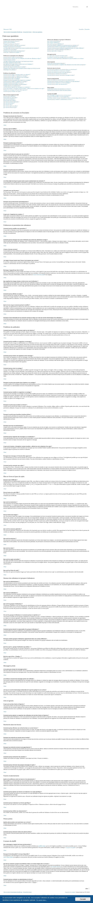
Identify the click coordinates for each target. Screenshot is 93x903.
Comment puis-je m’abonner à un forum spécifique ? (59, 82)
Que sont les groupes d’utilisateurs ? (55, 43)
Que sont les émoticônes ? (9, 99)
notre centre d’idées (8, 857)
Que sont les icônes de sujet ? (10, 107)
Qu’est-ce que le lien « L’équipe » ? (55, 50)
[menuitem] (10, 29)
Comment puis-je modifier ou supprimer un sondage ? (15, 81)
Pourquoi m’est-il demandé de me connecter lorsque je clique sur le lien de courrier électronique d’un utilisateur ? (21, 69)
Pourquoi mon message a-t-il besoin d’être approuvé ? (15, 90)
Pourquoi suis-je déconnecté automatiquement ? (14, 50)
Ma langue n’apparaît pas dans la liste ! (12, 62)
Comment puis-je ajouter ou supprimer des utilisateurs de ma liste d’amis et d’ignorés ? (66, 64)
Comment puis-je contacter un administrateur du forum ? (59, 99)
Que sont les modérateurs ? (53, 42)
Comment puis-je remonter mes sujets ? (12, 91)
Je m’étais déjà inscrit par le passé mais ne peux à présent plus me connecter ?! (21, 48)
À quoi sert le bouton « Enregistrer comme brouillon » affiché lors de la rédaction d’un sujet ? (23, 88)
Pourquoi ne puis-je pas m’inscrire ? (11, 43)
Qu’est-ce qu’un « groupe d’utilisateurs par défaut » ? (59, 49)
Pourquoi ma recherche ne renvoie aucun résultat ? (58, 70)
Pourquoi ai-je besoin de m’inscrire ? (11, 41)
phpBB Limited (42, 846)
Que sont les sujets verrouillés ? (10, 106)
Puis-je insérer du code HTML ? (10, 97)
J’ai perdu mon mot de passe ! (10, 49)
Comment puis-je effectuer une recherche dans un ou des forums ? (62, 69)
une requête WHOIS (55, 866)
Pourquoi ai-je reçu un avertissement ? (12, 85)
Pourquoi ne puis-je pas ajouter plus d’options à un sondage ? (17, 80)
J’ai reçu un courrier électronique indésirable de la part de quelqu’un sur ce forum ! (65, 58)
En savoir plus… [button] (41, 900)
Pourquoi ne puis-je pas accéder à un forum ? (13, 82)
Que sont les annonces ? (9, 103)
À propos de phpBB (70, 847)
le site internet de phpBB (39, 274)
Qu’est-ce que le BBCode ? (9, 96)
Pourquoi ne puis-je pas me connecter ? (12, 46)
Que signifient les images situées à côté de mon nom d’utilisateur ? (18, 64)
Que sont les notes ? (8, 104)
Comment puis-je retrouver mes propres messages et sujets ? (61, 75)
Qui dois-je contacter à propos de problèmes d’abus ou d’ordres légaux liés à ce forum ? (66, 98)
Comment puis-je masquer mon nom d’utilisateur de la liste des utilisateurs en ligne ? (22, 58)
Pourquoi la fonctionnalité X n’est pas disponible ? (58, 96)
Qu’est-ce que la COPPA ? (9, 42)
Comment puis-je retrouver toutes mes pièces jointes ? (59, 90)
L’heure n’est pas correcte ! (9, 59)
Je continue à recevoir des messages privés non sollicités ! (60, 57)
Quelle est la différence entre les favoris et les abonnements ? (61, 79)
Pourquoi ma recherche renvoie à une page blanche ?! (59, 72)
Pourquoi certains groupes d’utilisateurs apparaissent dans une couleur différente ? (65, 48)
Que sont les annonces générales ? (11, 101)
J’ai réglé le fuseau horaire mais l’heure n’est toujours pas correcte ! (18, 61)
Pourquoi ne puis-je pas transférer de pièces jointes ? (15, 84)
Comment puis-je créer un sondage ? (11, 78)
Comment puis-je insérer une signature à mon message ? (16, 77)
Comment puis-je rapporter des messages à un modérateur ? (17, 87)
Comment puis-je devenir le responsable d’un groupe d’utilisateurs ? (62, 46)
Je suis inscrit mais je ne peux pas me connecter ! (14, 45)
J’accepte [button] (83, 899)
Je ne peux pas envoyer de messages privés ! (57, 55)
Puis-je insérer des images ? (9, 100)
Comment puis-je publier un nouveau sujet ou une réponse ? (16, 74)
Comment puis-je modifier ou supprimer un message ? (15, 75)
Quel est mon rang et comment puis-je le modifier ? (14, 66)
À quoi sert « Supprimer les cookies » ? (12, 52)
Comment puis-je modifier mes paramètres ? (13, 57)
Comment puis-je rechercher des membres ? (57, 73)
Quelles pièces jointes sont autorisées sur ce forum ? (59, 88)
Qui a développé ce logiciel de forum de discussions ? (59, 95)
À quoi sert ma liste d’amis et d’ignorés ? (56, 63)
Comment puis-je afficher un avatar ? (11, 65)
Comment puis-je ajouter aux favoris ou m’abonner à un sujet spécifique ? (63, 81)
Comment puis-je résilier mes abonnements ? (57, 84)
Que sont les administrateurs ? (54, 41)
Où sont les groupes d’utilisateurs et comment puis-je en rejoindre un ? (63, 45)
